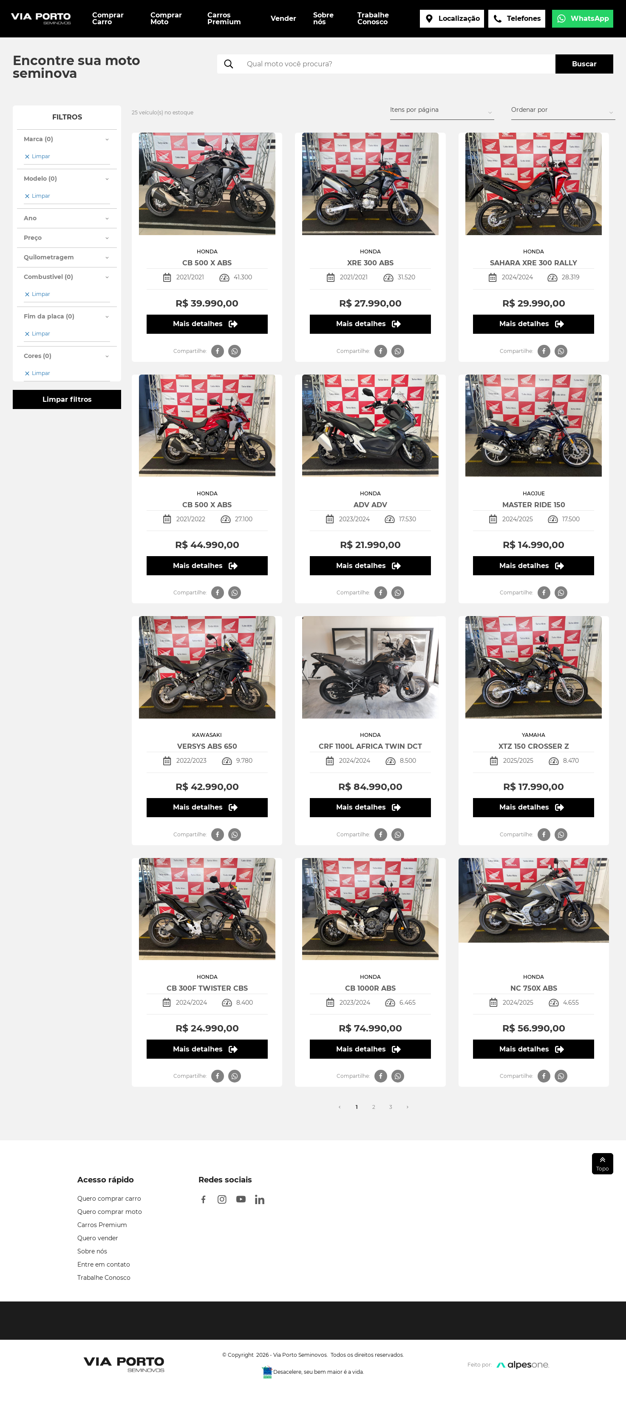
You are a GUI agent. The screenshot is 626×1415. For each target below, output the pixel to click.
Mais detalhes (205, 324)
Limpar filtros (67, 399)
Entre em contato (103, 1264)
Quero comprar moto (109, 1212)
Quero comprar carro (109, 1198)
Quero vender (97, 1238)
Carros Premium (102, 1225)
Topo (602, 1163)
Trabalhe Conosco (103, 1277)
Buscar (584, 64)
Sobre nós (92, 1251)
